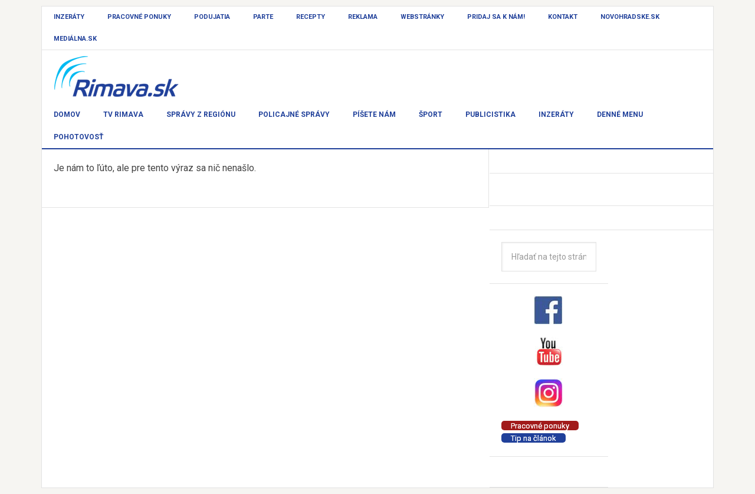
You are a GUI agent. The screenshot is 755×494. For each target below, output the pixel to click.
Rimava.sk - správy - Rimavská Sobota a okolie (130, 76)
